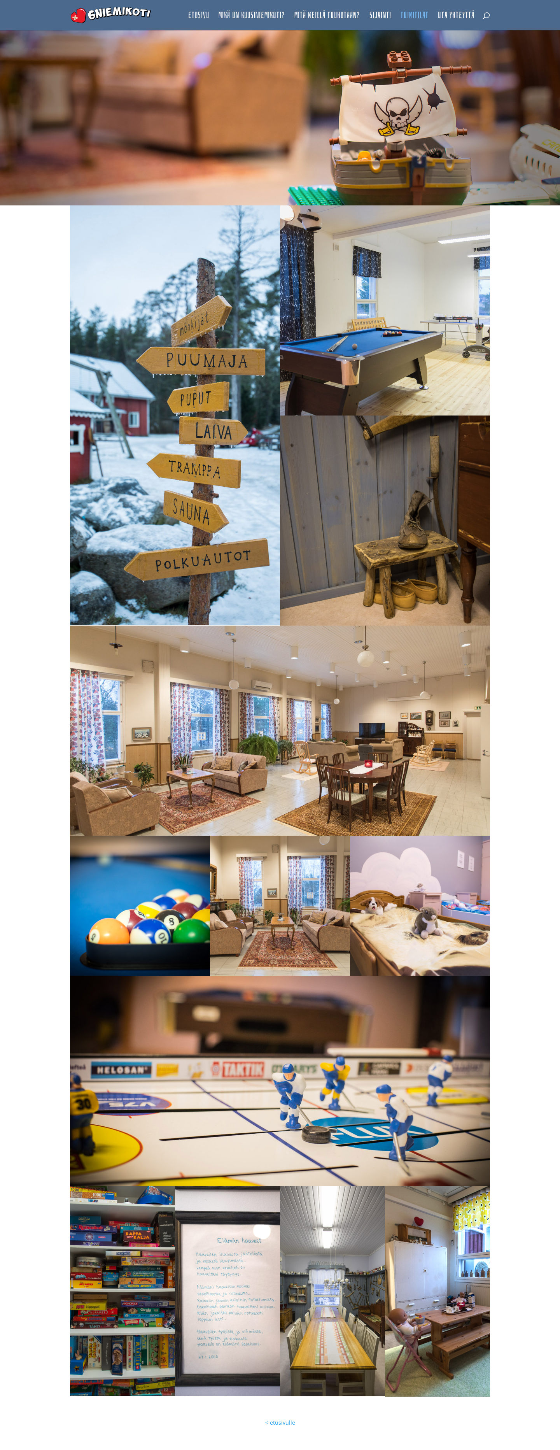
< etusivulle (280, 1422)
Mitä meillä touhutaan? (327, 16)
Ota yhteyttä (456, 16)
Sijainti (380, 16)
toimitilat (415, 16)
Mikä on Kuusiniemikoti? (252, 16)
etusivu (198, 16)
